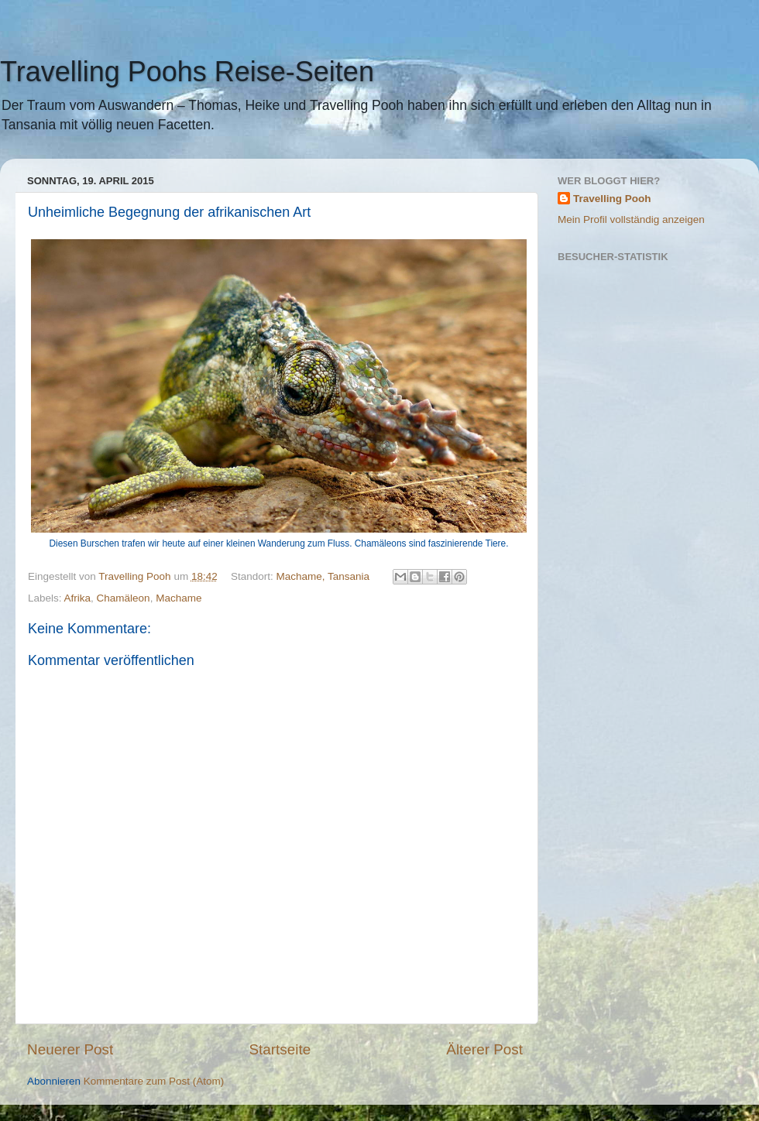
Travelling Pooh (612, 198)
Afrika (77, 598)
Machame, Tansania (323, 576)
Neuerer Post (70, 1049)
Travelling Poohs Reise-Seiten (187, 71)
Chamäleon (123, 598)
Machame (178, 598)
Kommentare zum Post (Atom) (154, 1081)
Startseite (280, 1049)
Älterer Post (484, 1049)
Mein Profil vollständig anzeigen (631, 219)
